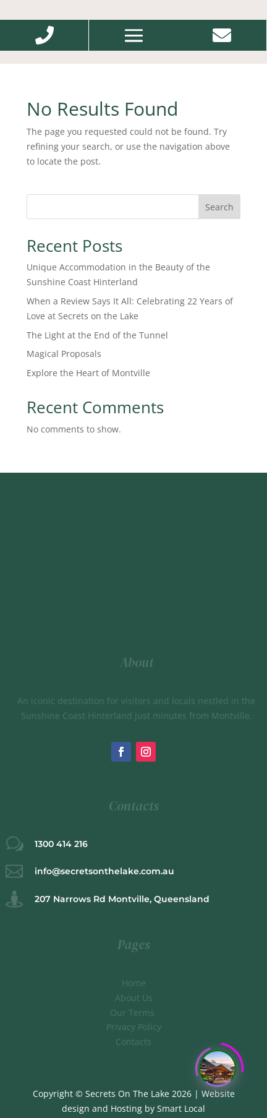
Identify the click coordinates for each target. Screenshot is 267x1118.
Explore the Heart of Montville (88, 373)
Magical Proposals (64, 353)
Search (219, 207)
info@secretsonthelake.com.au (104, 871)
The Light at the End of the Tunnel (97, 335)
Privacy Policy (133, 1027)
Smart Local (181, 1108)
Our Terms (133, 1012)
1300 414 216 (61, 843)
